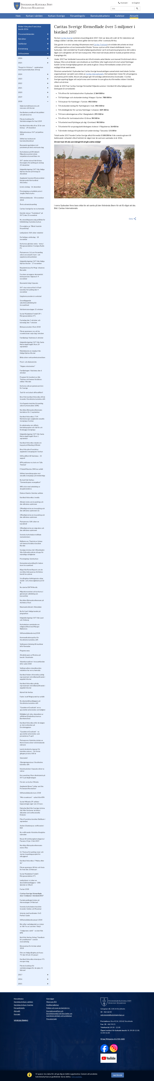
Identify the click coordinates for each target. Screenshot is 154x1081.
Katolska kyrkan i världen (23, 1002)
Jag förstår (117, 1075)
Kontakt (17, 1014)
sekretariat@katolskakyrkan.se (112, 1015)
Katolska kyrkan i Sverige (23, 1005)
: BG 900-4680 (112, 1039)
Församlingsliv (19, 1008)
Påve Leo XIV (51, 1002)
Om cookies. (76, 1076)
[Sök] (123, 8)
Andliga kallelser (52, 1005)
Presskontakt (51, 1019)
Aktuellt (17, 1011)
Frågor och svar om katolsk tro (58, 1008)
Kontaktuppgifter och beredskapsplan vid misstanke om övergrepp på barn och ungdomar (59, 1013)
